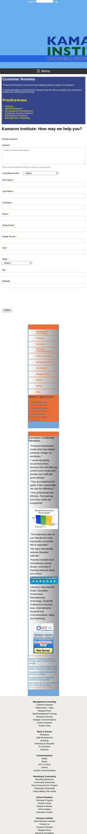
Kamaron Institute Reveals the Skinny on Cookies (42, 673)
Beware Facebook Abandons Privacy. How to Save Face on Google (42, 661)
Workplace (44, 735)
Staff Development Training (44, 714)
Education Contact (44, 812)
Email (5, 214)
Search (31, 1)
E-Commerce (44, 746)
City (4, 248)
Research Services (44, 717)
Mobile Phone (9, 236)
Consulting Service (11, 173)
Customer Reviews (44, 827)
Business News (38, 414)
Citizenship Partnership (44, 788)
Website (6, 281)
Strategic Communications (44, 350)
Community (41, 368)
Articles (44, 767)
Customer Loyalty (39, 417)
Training (40, 338)
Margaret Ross (43, 374)
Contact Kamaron (44, 723)
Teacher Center (44, 803)
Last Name (8, 191)
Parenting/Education (40, 408)
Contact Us (44, 824)
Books (39, 386)
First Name (8, 180)
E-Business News (39, 411)
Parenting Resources (44, 779)
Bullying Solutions (45, 362)
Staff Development (44, 738)
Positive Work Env (39, 405)
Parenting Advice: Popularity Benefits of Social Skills (41, 678)
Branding (35, 420)
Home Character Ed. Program (44, 785)
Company (7, 202)
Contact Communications (44, 770)
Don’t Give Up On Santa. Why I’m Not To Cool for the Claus (44, 684)
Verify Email (8, 225)
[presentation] (27, 297)
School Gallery (44, 809)
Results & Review (44, 806)
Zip (4, 270)
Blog (38, 392)
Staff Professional (39, 402)
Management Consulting (42, 332)
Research (40, 344)
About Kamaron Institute (44, 821)
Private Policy (44, 726)
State (5, 259)
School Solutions (44, 356)
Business (44, 749)
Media (39, 380)
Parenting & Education (44, 743)
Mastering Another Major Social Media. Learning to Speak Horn (43, 668)
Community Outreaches (44, 782)
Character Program (44, 800)
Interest (6, 145)
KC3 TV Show (44, 764)
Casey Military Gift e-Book (44, 791)
